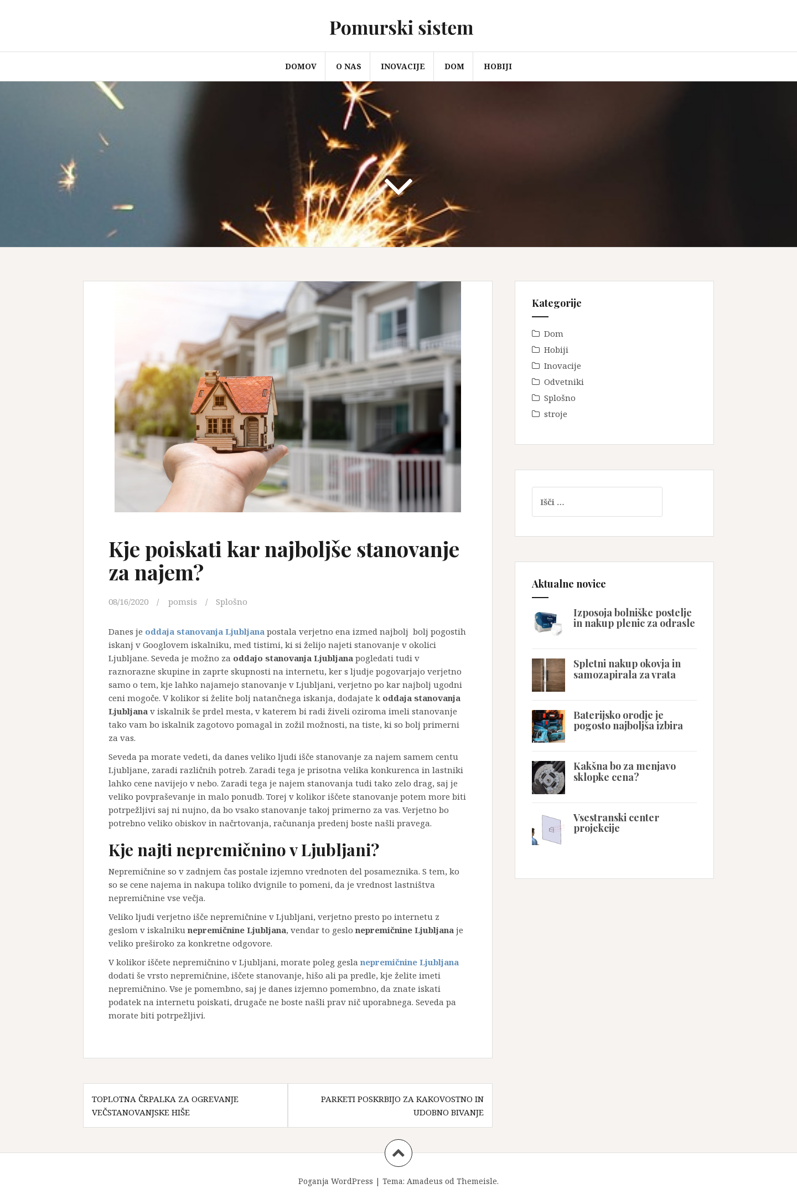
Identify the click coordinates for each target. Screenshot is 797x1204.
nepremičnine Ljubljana (409, 962)
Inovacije (403, 66)
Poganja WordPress (335, 1181)
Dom (454, 66)
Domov (301, 66)
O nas (348, 66)
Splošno (231, 601)
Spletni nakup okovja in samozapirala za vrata (627, 669)
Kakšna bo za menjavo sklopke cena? (624, 771)
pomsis (182, 601)
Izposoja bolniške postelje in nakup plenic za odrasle (634, 618)
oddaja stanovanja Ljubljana (205, 631)
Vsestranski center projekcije (616, 823)
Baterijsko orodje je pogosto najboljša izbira (628, 720)
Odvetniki (564, 381)
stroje (555, 413)
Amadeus (425, 1181)
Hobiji (498, 66)
